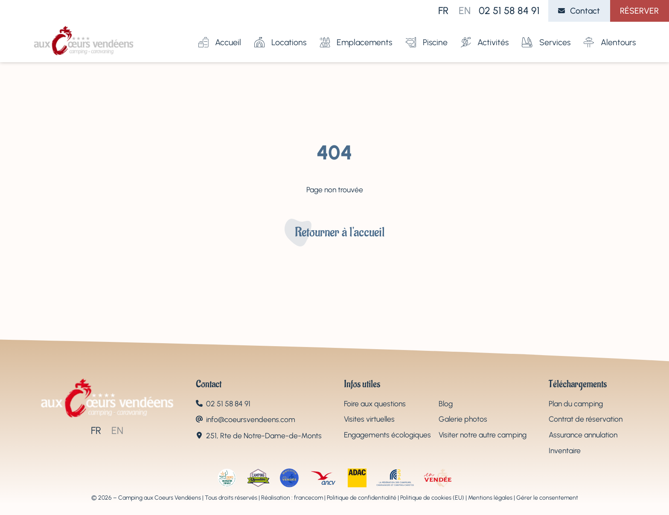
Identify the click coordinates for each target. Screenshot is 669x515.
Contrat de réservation (585, 418)
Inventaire (565, 450)
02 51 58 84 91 (509, 11)
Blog (446, 403)
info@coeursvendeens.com (250, 419)
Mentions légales (490, 497)
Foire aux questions (375, 403)
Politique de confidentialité (361, 497)
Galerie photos (463, 418)
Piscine (427, 34)
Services (546, 34)
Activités (485, 34)
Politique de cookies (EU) (432, 497)
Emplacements (356, 34)
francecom (308, 497)
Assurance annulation (583, 434)
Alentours (610, 34)
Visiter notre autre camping (482, 434)
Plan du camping (576, 403)
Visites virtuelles (369, 418)
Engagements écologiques (387, 434)
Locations (280, 34)
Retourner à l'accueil (339, 232)
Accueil (219, 34)
